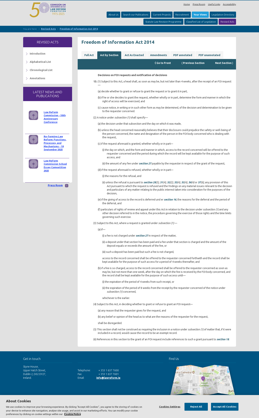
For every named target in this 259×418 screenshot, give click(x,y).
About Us (113, 14)
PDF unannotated (209, 55)
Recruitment (182, 14)
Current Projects (162, 14)
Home (187, 4)
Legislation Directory (223, 14)
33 (175, 182)
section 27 (145, 163)
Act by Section (109, 55)
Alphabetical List (40, 61)
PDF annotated (182, 55)
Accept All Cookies (224, 406)
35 (182, 182)
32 (168, 182)
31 (161, 182)
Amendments (158, 55)
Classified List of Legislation (201, 21)
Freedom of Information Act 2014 (79, 29)
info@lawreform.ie (108, 377)
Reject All (196, 406)
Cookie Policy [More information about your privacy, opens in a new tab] (72, 414)
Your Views (200, 14)
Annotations (37, 78)
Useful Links (214, 4)
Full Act (89, 55)
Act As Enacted (134, 55)
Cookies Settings (169, 406)
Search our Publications (135, 14)
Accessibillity (229, 4)
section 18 (223, 339)
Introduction (37, 53)
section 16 (170, 199)
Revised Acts (227, 21)
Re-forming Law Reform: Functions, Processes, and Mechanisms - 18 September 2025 (55, 143)
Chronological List (41, 70)
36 (189, 182)
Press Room (199, 4)
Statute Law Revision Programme (163, 21)
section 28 (150, 182)
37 (199, 182)
